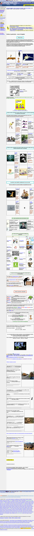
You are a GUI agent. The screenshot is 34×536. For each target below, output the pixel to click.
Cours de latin (30, 521)
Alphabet (30, 499)
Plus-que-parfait (17, 508)
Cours (1, 4)
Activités (21, 499)
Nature (13, 507)
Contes (20, 501)
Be (15, 500)
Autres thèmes (15, 26)
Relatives (11, 510)
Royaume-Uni (15, 510)
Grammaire (20, 503)
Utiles (1, 5)
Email (19, 517)
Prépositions (24, 509)
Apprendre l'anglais (9, 8)
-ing (6, 499)
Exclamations (22, 502)
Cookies (16, 527)
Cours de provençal (2, 522)
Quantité (1, 510)
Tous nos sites (11, 492)
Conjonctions (13, 501)
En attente (19, 502)
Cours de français (12, 520)
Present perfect (2, 509)
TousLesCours (2, 1)
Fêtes (12, 503)
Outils (7, 1)
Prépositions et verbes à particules (18, 28)
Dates (6, 502)
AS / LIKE (9, 499)
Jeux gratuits (2, 33)
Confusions (9, 501)
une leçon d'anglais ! (2, 18)
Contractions (23, 501)
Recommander (2, 27)
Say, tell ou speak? (20, 510)
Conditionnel (5, 501)
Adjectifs (24, 499)
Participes (1, 508)
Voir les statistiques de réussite (11, 357)
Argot (6, 500)
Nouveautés (2, 25)
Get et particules (20, 29)
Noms (20, 507)
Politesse (21, 508)
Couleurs (32, 501)
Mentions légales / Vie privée (10, 527)
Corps (30, 501)
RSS (13, 517)
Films (1, 503)
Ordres (31, 507)
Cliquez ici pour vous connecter (2, 8)
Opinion (29, 507)
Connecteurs (17, 501)
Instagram (2, 517)
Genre (14, 503)
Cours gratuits (2, 491)
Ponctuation (24, 508)
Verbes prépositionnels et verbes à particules (24, 27)
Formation (7, 503)
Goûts (18, 503)
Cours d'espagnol (24, 520)
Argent (4, 500)
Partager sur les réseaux (3, 529)
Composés (1, 501)
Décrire (14, 502)
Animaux (1, 500)
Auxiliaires (13, 500)
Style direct (26, 510)
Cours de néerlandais (6, 521)
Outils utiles (17, 522)
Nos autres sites (2, 34)
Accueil (1, 22)
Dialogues (8, 502)
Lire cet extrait (2, 24)
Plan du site (2, 26)
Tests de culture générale (13, 521)
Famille (29, 502)
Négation (26, 507)
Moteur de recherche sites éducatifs (11, 522)
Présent (28, 509)
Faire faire (26, 502)
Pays (11, 508)
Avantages (1, 12)
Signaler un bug (2, 28)
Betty (17, 500)
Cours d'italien (30, 520)
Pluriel (13, 508)
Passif (7, 508)
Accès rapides (2, 23)
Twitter (10, 517)
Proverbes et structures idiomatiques (17, 509)
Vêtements (1, 514)
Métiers (8, 507)
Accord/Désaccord (17, 499)
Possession (28, 508)
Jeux (30, 491)
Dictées (11, 502)
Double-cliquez (12, 30)
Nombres (17, 507)
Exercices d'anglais (27, 8)
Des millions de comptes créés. (2, 11)
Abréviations (12, 499)
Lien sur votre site (2, 30)
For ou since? (4, 503)
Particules (11, 26)
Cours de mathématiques (18, 520)
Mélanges (1, 507)
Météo (11, 507)
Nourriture (22, 507)
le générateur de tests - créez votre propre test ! (19, 355)
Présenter (30, 509)
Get (16, 503)
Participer (8, 4)
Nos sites (10, 1)
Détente (15, 4)
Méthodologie (5, 507)
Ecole (16, 502)
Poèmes (31, 508)
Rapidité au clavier (25, 521)
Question (4, 510)
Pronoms (6, 509)
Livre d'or (32, 528)
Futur (10, 503)
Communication (23, 500)
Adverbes (27, 499)
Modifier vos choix (19, 527)
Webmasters (2, 29)
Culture (27, 491)
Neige (15, 507)
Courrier (1, 502)
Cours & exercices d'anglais (18, 8)
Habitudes (30, 503)
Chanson (19, 500)
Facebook (6, 517)
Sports (24, 510)
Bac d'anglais (22, 522)
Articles (8, 500)
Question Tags (8, 510)
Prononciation (10, 509)
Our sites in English (26, 522)
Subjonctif (30, 510)
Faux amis (32, 502)
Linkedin (16, 517)
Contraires (27, 501)
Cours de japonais (19, 521)
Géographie (26, 503)
